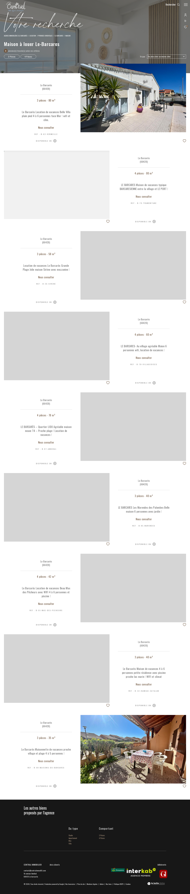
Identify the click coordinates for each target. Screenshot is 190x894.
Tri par (142, 56)
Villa (70, 843)
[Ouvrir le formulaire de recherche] (173, 5)
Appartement (73, 838)
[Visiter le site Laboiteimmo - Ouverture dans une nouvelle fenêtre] (156, 883)
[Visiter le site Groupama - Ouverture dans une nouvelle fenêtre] (118, 870)
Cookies (128, 884)
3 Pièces (11, 56)
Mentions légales (92, 884)
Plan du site (81, 884)
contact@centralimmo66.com (35, 870)
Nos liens (109, 884)
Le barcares (59, 35)
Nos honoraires (70, 884)
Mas (70, 840)
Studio (71, 835)
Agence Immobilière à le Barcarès (15, 35)
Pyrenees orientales (45, 35)
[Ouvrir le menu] (186, 4)
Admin (102, 884)
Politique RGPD (119, 884)
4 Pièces (28, 56)
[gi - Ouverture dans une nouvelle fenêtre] (163, 874)
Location (33, 35)
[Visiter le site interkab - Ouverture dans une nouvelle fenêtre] (141, 872)
